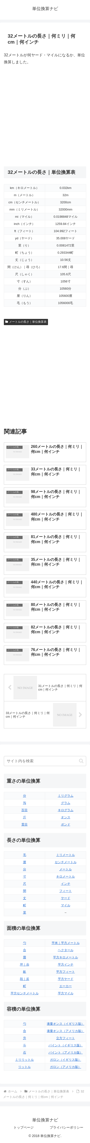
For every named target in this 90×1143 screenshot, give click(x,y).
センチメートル (66, 862)
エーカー (65, 986)
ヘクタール (65, 950)
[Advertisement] (45, 116)
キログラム (65, 810)
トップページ (23, 1127)
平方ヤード (65, 979)
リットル (24, 1067)
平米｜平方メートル (66, 943)
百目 (24, 810)
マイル (65, 905)
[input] (45, 761)
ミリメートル (65, 855)
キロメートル (65, 876)
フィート (65, 891)
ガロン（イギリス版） (65, 1059)
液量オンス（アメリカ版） (65, 1031)
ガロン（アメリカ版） (65, 1067)
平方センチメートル (25, 993)
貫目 (24, 824)
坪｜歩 (24, 964)
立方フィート (65, 1038)
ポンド (65, 824)
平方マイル (65, 993)
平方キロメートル (65, 957)
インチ (65, 883)
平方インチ (65, 964)
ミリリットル (24, 1059)
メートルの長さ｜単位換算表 (26, 321)
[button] (81, 761)
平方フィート (65, 971)
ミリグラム (65, 795)
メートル (65, 869)
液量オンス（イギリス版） (65, 1024)
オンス (65, 817)
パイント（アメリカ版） (65, 1052)
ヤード (65, 898)
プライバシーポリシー (66, 1127)
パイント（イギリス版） (65, 1045)
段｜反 (24, 979)
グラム (65, 803)
